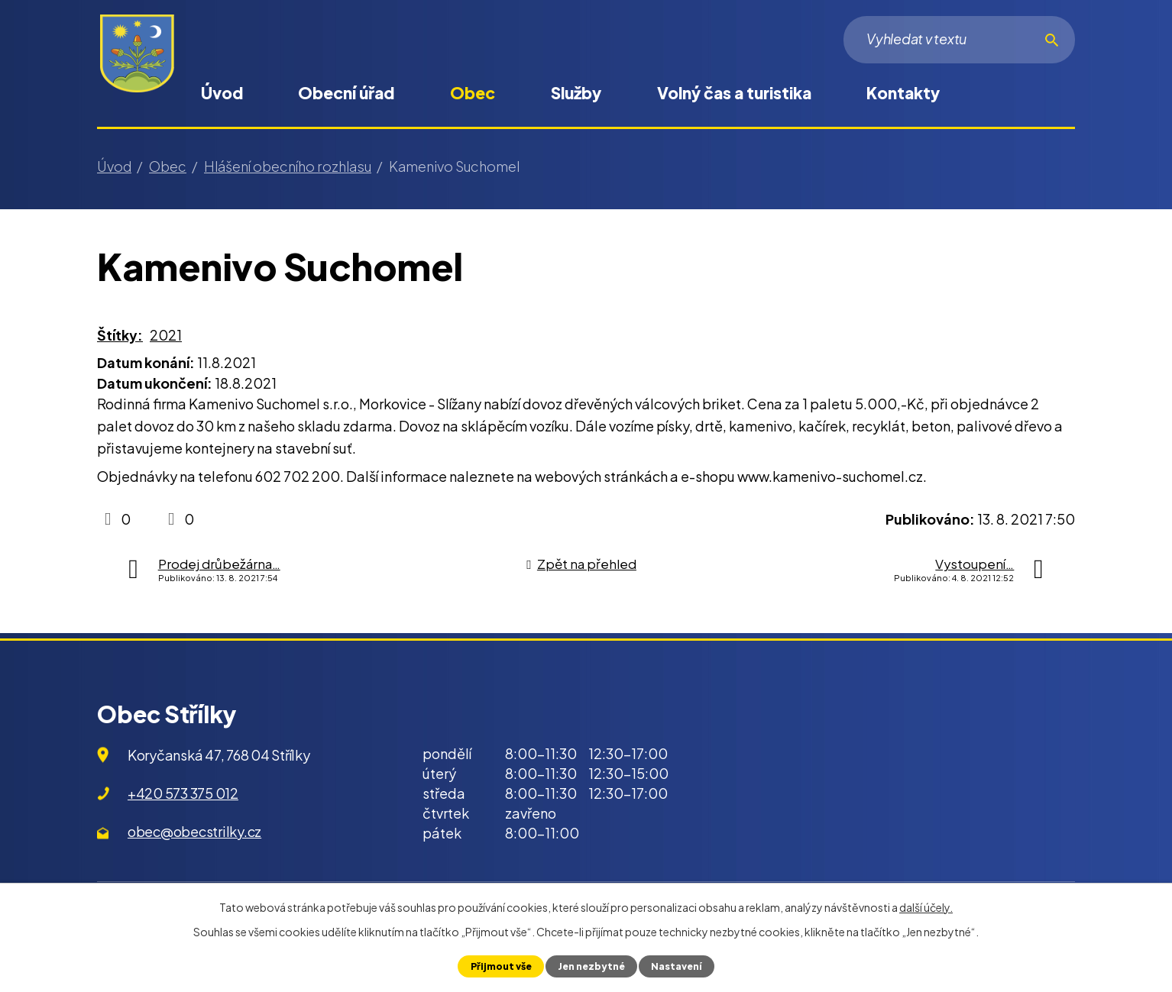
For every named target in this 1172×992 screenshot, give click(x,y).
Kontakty (903, 92)
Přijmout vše (499, 966)
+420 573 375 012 (183, 793)
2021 (166, 335)
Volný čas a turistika (734, 92)
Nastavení (678, 966)
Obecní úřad (346, 92)
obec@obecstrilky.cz (194, 831)
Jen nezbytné (591, 966)
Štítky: (120, 335)
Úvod (222, 92)
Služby (576, 92)
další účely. (926, 907)
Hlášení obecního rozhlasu (287, 166)
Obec (472, 92)
